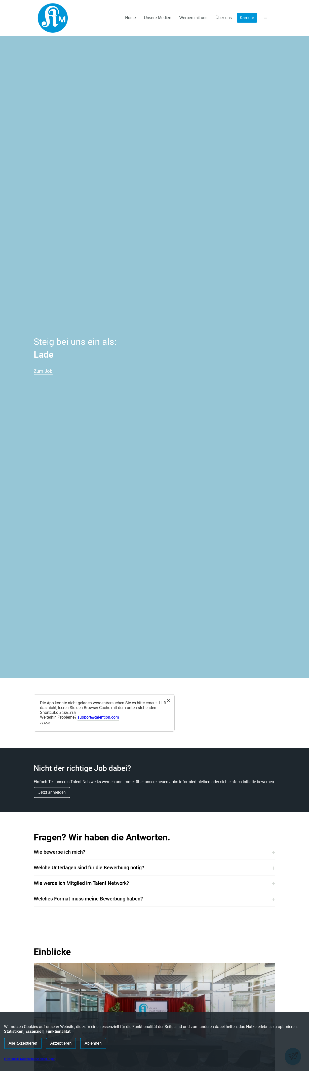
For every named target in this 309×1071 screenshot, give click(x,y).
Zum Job (52, 369)
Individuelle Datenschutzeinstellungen (29, 1059)
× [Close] (168, 700)
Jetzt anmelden (52, 792)
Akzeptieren (61, 1043)
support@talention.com (98, 717)
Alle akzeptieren (23, 1043)
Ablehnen (93, 1043)
